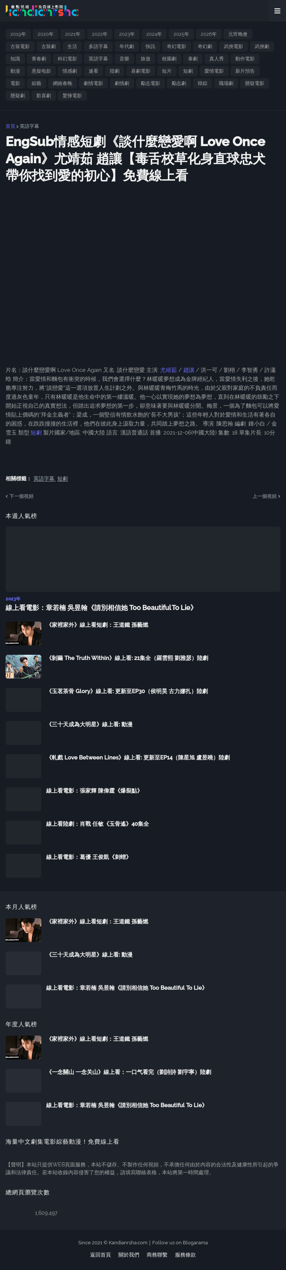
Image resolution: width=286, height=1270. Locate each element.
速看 (93, 71)
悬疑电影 (41, 71)
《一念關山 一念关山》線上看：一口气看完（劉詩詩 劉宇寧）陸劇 (128, 1072)
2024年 (154, 34)
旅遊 (145, 58)
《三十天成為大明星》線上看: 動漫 (89, 724)
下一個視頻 (21, 496)
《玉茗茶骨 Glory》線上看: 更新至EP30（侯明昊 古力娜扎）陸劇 (127, 691)
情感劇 (70, 71)
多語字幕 (98, 46)
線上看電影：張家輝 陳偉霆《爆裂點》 (94, 790)
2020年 (46, 34)
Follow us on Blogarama (180, 1242)
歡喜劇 (43, 95)
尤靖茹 (168, 370)
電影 (15, 83)
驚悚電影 (72, 95)
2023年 (127, 34)
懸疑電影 (254, 83)
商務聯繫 (157, 1255)
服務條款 (185, 1255)
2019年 (18, 34)
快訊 (150, 46)
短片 (167, 71)
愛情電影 (214, 71)
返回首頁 (100, 1255)
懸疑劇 (17, 95)
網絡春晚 (62, 83)
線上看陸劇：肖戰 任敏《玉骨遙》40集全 (97, 824)
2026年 (209, 34)
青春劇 (39, 58)
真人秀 (216, 58)
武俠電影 (233, 46)
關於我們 (128, 1255)
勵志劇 (179, 83)
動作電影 (245, 58)
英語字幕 (98, 58)
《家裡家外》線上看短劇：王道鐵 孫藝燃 (97, 625)
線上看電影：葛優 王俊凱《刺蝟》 (88, 857)
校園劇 (169, 58)
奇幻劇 (205, 46)
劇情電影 (93, 83)
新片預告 (245, 71)
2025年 (181, 34)
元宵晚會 (238, 34)
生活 (72, 46)
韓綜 (202, 83)
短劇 (188, 71)
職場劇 (226, 83)
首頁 (10, 126)
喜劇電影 (140, 71)
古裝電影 (20, 46)
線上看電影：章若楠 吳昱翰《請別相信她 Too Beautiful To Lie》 (101, 608)
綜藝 (36, 83)
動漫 (15, 71)
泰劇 (193, 58)
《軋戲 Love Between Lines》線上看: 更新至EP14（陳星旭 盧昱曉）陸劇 (138, 757)
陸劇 (115, 71)
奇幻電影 (176, 46)
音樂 (124, 58)
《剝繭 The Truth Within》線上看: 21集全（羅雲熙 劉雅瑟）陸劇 (127, 658)
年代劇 (127, 46)
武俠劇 (262, 46)
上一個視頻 (264, 496)
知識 (15, 58)
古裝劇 (48, 46)
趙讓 (188, 370)
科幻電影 (67, 58)
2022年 (100, 34)
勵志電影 (150, 83)
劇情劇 (122, 83)
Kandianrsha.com (128, 1242)
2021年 (72, 34)
